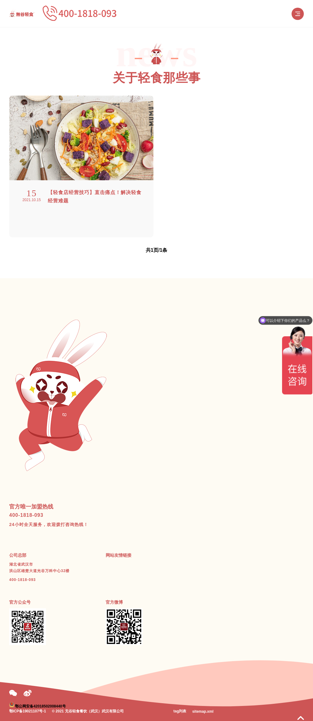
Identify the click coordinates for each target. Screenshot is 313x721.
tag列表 (179, 711)
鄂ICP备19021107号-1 (27, 711)
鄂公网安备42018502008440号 (40, 706)
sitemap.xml (202, 711)
